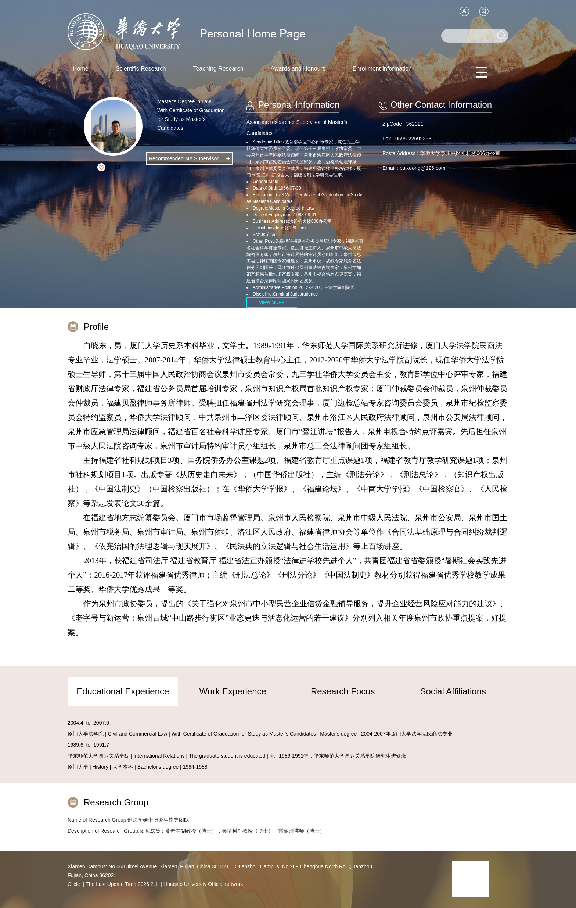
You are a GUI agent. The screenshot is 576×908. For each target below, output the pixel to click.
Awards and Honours (298, 68)
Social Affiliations (453, 691)
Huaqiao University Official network (203, 884)
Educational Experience (122, 691)
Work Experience (232, 691)
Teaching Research (218, 68)
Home (81, 68)
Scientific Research (141, 68)
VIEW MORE (272, 302)
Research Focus (343, 691)
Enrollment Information (382, 68)
